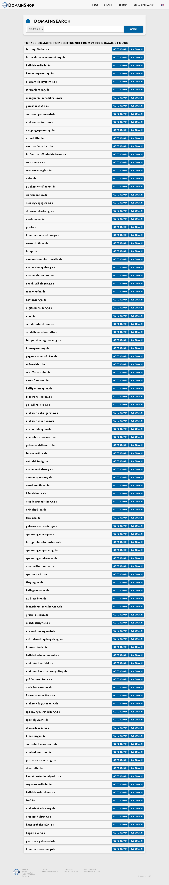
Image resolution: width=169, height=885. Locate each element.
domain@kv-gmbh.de (50, 871)
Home (95, 5)
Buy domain (136, 49)
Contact (123, 5)
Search (108, 5)
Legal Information (144, 5)
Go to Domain (120, 49)
